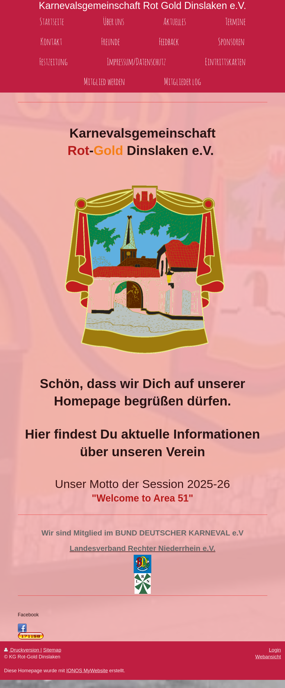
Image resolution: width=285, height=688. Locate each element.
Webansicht (268, 657)
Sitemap (52, 650)
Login (275, 650)
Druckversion (22, 650)
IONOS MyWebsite (87, 670)
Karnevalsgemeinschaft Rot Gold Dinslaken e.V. (142, 5)
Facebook (28, 614)
